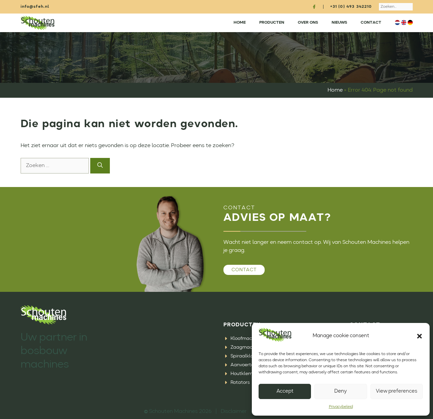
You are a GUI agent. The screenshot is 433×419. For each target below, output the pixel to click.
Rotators (240, 382)
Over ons (308, 23)
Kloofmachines (247, 338)
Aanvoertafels (246, 365)
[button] (419, 336)
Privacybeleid (341, 407)
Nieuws (339, 23)
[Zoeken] (100, 165)
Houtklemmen (246, 373)
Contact (371, 23)
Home (240, 23)
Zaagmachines (247, 347)
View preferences (396, 391)
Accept (284, 391)
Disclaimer (234, 411)
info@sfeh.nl (35, 7)
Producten (271, 23)
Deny (340, 391)
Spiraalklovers (246, 356)
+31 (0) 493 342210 (351, 7)
